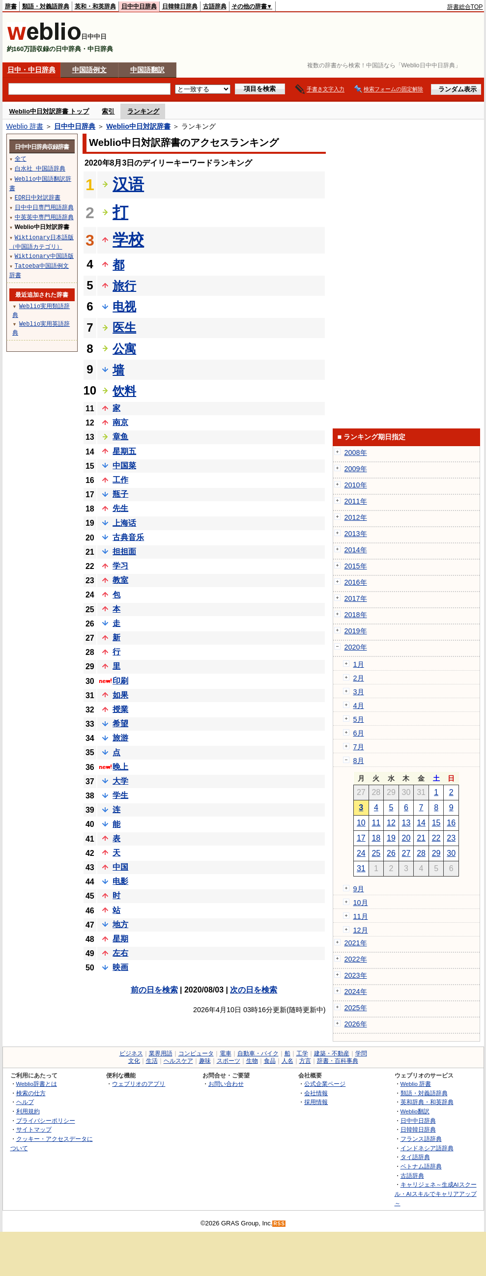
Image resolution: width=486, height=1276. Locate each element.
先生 (120, 508)
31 (361, 868)
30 (451, 853)
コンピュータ (196, 1053)
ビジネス (131, 1053)
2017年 (355, 598)
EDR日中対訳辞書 (38, 197)
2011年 (355, 501)
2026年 (355, 1024)
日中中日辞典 (139, 6)
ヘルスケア (178, 1061)
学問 (361, 1053)
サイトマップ (34, 1129)
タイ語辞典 (415, 1157)
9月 (358, 889)
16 (451, 823)
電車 (225, 1053)
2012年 (355, 517)
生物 (252, 1061)
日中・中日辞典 (31, 70)
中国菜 (124, 465)
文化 (134, 1061)
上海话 (124, 523)
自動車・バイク (258, 1053)
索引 (108, 111)
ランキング (143, 111)
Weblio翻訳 (414, 1111)
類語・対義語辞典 (45, 6)
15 (436, 823)
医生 (124, 327)
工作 (120, 480)
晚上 (120, 767)
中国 (120, 867)
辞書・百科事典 (337, 1061)
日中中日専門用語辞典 (44, 207)
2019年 (355, 631)
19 (391, 838)
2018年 (355, 615)
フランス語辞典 (421, 1138)
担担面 (124, 551)
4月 (358, 705)
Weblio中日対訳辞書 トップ (49, 111)
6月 (358, 733)
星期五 (124, 451)
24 (361, 853)
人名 (287, 1061)
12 (391, 823)
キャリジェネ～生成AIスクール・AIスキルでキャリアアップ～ (436, 1193)
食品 (270, 1061)
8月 (358, 761)
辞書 (11, 6)
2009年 (355, 469)
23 (451, 838)
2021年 (355, 943)
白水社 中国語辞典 (40, 168)
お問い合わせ (226, 1083)
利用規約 (28, 1111)
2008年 (355, 452)
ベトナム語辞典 (421, 1166)
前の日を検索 (154, 990)
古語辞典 (215, 6)
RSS (279, 1223)
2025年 (355, 1008)
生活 (152, 1061)
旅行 (124, 285)
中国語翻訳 (147, 70)
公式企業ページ (324, 1083)
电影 (120, 881)
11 (376, 823)
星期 (120, 939)
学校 (128, 240)
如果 (120, 695)
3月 (358, 692)
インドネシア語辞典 (427, 1148)
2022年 (355, 959)
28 (421, 853)
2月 (358, 678)
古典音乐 (128, 537)
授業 (120, 709)
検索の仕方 (31, 1093)
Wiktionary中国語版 (44, 256)
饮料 (124, 390)
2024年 (355, 991)
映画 (120, 967)
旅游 (120, 738)
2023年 (355, 975)
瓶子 (120, 494)
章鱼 (120, 436)
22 (436, 838)
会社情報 (316, 1093)
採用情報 (316, 1102)
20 (406, 838)
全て (21, 158)
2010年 (355, 485)
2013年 (355, 534)
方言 (305, 1061)
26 (391, 853)
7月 (358, 747)
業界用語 (160, 1053)
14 (421, 823)
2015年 (355, 566)
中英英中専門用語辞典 (44, 217)
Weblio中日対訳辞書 (138, 126)
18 (376, 838)
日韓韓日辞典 (180, 6)
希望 (120, 723)
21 (421, 838)
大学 (120, 781)
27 (406, 853)
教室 (120, 580)
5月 (358, 719)
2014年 (355, 550)
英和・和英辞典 (95, 6)
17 (361, 838)
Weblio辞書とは (36, 1083)
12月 (360, 930)
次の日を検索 (253, 990)
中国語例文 (89, 70)
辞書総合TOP (465, 6)
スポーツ (228, 1061)
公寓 (124, 348)
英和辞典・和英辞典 (427, 1102)
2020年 (355, 647)
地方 (120, 924)
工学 (302, 1053)
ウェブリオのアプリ (138, 1083)
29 (436, 853)
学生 (120, 795)
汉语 (128, 184)
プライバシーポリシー (45, 1120)
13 (406, 823)
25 (376, 853)
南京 (120, 422)
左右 (120, 953)
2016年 (355, 582)
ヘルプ (25, 1102)
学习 (120, 566)
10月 (360, 903)
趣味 (205, 1061)
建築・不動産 (331, 1053)
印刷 (120, 681)
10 (361, 823)
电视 (124, 306)
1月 (358, 664)
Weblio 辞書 (25, 126)
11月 (360, 916)
